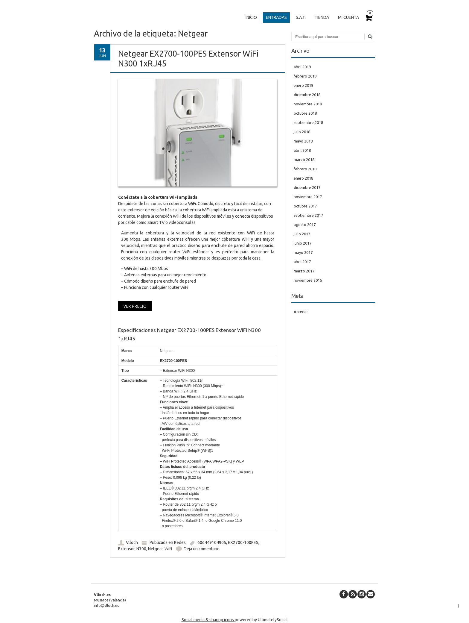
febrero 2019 (305, 76)
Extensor (126, 548)
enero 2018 (303, 178)
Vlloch (132, 542)
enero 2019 (303, 85)
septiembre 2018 (308, 122)
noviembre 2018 (308, 104)
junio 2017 (302, 243)
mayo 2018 (303, 141)
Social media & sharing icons (208, 619)
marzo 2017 (304, 271)
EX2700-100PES (243, 542)
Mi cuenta (348, 17)
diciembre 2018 (307, 95)
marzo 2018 (304, 159)
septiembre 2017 (308, 215)
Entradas (276, 17)
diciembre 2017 (307, 187)
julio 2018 (302, 132)
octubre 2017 (305, 206)
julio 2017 (302, 234)
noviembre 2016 (308, 280)
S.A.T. (301, 17)
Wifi (168, 548)
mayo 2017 (303, 252)
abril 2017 (302, 262)
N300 (141, 548)
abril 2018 (302, 150)
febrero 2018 (305, 169)
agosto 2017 (305, 224)
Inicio (251, 17)
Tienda (322, 17)
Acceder (301, 312)
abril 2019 (302, 67)
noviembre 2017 (308, 197)
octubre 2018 (305, 113)
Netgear (155, 548)
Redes (180, 542)
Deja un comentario (202, 548)
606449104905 (211, 542)
